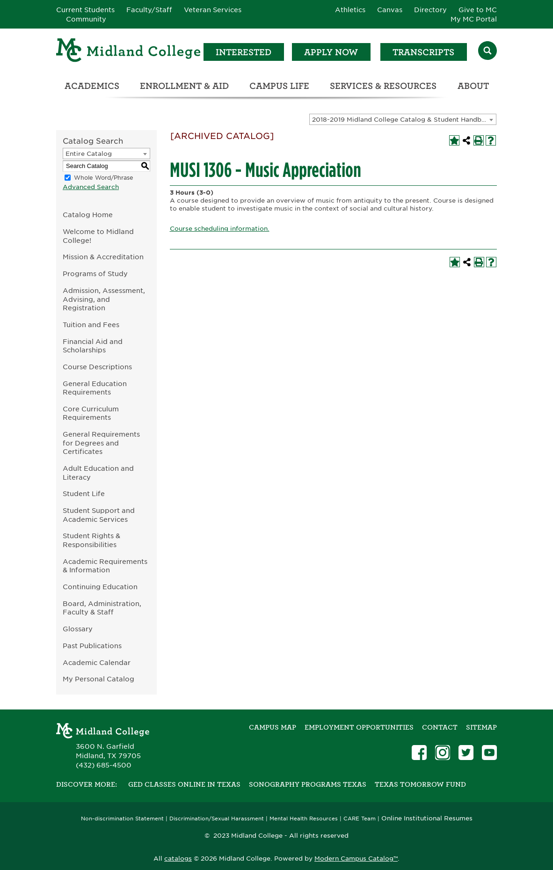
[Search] (487, 51)
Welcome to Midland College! (98, 235)
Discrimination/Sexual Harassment (216, 819)
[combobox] (402, 119)
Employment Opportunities (359, 727)
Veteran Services (212, 10)
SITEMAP (481, 727)
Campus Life (279, 86)
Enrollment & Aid (184, 86)
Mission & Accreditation (103, 257)
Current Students (85, 10)
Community (86, 19)
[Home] (128, 51)
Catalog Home (88, 215)
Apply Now (331, 52)
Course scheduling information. (219, 228)
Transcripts (423, 52)
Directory (430, 10)
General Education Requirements (95, 388)
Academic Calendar (97, 662)
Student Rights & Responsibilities (91, 540)
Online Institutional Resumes (427, 818)
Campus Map (272, 727)
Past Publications (92, 646)
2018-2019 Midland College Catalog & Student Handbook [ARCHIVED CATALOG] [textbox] (404, 119)
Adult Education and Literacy (98, 472)
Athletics (350, 10)
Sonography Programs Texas (307, 784)
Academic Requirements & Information (105, 565)
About (473, 86)
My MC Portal (474, 19)
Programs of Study (95, 274)
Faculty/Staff (149, 10)
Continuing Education (100, 587)
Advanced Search (91, 186)
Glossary (78, 629)
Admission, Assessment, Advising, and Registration (104, 299)
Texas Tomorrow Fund (420, 784)
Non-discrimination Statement (122, 819)
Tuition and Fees (91, 325)
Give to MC (477, 10)
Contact (440, 727)
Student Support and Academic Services (99, 514)
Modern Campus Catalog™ (356, 858)
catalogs (178, 858)
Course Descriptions (97, 367)
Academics (92, 86)
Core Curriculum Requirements (91, 413)
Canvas (389, 10)
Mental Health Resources (303, 819)
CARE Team (359, 819)
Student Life (84, 493)
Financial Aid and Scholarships (93, 345)
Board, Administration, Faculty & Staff (102, 607)
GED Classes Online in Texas (184, 784)
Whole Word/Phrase (103, 177)
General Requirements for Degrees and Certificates (101, 442)
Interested (243, 52)
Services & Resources (383, 86)
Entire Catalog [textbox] (88, 153)
